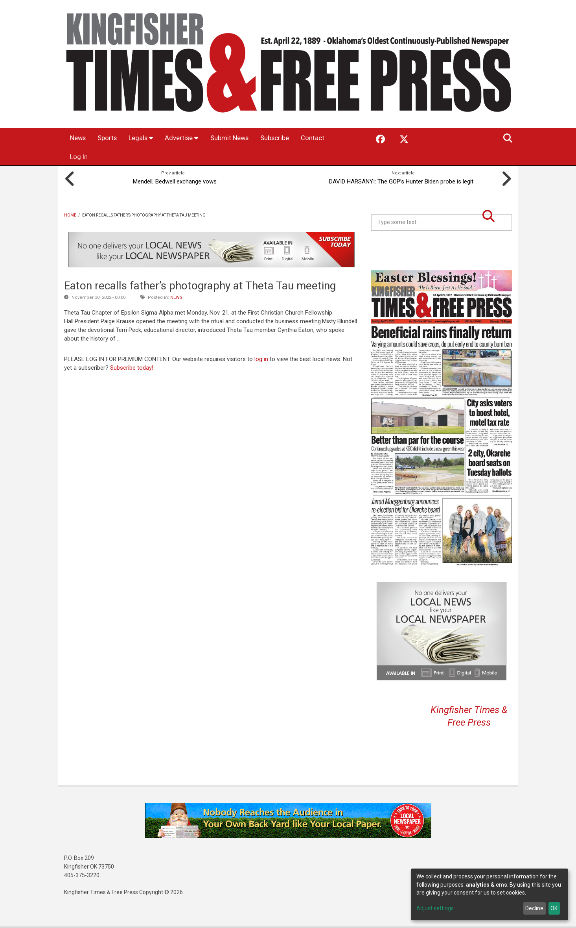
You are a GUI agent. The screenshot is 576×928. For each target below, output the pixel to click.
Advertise (197, 138)
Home (70, 214)
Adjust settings (435, 908)
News (80, 138)
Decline (534, 908)
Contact (83, 157)
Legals (152, 138)
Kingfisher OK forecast (497, 249)
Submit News (250, 138)
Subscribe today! (131, 366)
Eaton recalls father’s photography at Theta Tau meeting (200, 284)
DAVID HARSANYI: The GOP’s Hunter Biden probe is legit (403, 180)
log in (261, 357)
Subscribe (302, 138)
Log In (119, 157)
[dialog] (489, 894)
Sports (114, 138)
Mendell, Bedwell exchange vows (173, 180)
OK (554, 908)
